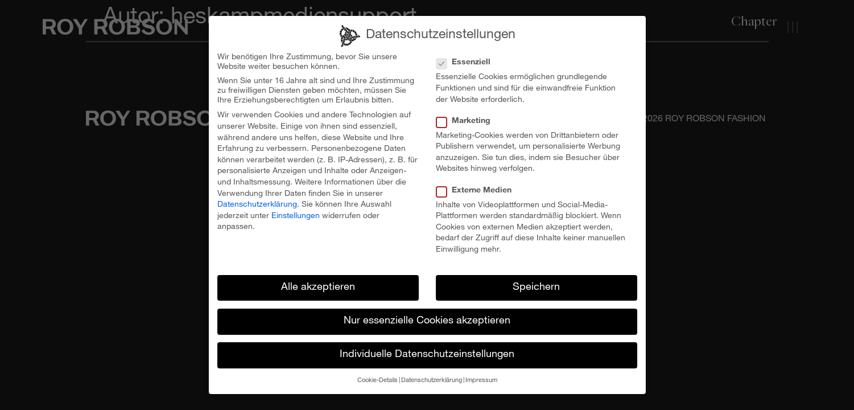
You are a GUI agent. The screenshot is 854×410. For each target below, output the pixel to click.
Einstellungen (295, 211)
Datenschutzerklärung (257, 200)
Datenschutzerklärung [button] (431, 376)
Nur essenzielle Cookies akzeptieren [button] (427, 316)
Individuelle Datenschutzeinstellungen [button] (427, 350)
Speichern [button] (536, 283)
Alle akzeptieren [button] (318, 283)
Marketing (467, 116)
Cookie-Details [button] (377, 376)
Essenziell (467, 58)
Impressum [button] (481, 376)
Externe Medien (477, 186)
